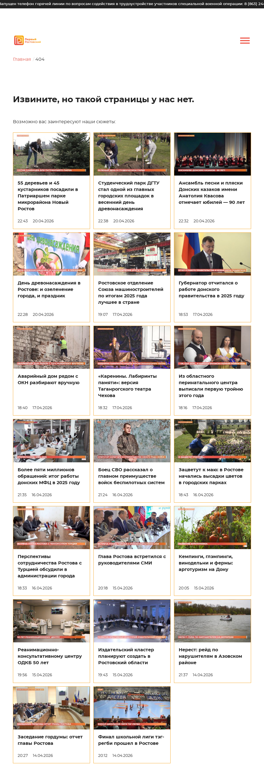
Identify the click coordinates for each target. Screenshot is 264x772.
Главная (22, 59)
